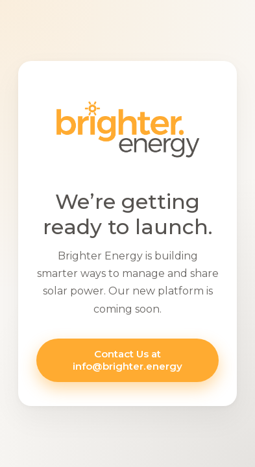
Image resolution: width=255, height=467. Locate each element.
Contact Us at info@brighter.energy (127, 360)
